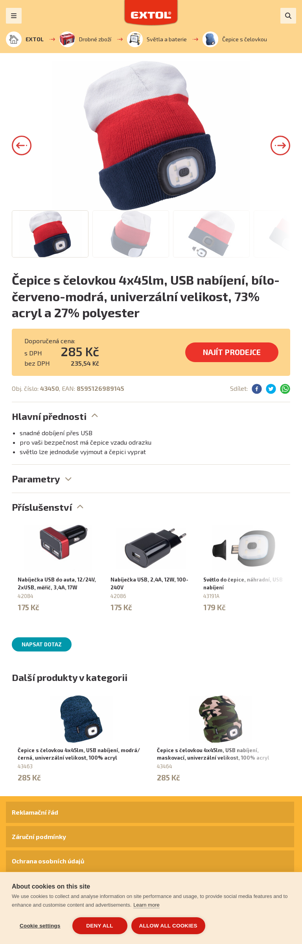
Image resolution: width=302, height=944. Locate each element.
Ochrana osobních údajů (48, 861)
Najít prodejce (232, 352)
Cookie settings (40, 926)
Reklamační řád (35, 812)
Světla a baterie (157, 39)
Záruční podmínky (39, 836)
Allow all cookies (168, 926)
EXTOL (25, 39)
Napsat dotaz (42, 644)
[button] (21, 145)
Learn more (146, 905)
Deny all (99, 926)
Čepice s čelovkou (235, 39)
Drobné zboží (85, 39)
